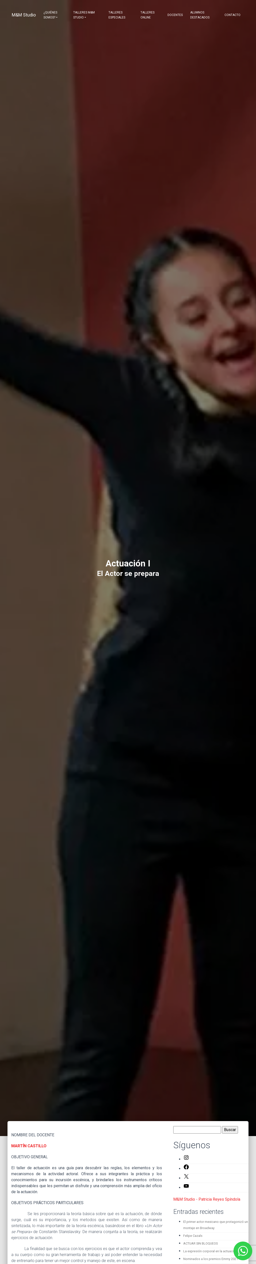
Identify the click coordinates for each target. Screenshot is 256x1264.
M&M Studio (24, 14)
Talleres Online (147, 15)
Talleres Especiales (116, 15)
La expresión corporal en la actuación (210, 1251)
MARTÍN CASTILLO (28, 1146)
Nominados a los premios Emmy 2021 (210, 1259)
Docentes (175, 15)
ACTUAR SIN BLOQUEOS (200, 1243)
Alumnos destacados (200, 15)
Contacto (232, 15)
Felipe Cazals (192, 1236)
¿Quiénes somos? (50, 15)
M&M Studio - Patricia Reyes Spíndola (206, 1199)
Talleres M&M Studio (84, 15)
